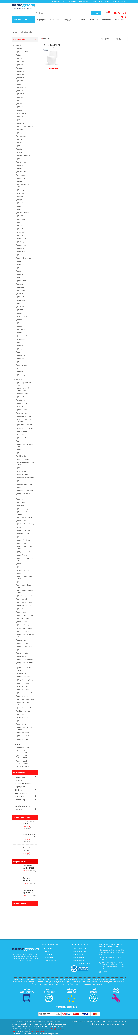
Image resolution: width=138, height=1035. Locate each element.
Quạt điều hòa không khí (23, 800)
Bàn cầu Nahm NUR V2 (52, 39)
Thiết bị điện (19, 803)
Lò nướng (18, 797)
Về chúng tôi (56, 1)
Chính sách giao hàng (79, 945)
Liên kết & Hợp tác (96, 1)
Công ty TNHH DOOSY (37, 1025)
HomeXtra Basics (20, 771)
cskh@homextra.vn (108, 965)
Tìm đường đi (72, 1)
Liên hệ (64, 1)
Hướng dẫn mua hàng (80, 942)
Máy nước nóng (20, 793)
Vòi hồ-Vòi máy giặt (21, 787)
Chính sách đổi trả (78, 951)
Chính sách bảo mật (79, 954)
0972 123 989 (120, 8)
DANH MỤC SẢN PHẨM (23, 17)
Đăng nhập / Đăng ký (118, 1)
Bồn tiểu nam (19, 784)
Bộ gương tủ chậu (20, 780)
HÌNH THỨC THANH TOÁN (81, 957)
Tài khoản (107, 1)
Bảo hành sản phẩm (79, 948)
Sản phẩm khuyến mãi (21, 811)
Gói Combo (18, 774)
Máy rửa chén (19, 790)
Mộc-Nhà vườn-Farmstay (23, 777)
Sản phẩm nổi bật (19, 855)
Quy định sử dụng (84, 1)
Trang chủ (15, 25)
